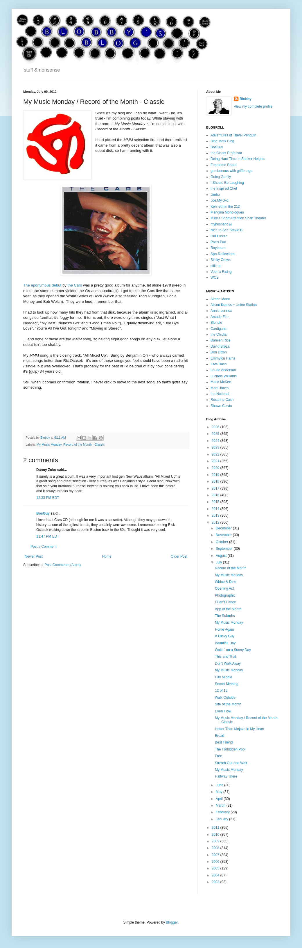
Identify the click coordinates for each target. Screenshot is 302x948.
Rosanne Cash (222, 400)
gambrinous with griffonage (231, 171)
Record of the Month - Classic (84, 444)
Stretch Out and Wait (231, 763)
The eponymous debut (42, 285)
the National (220, 394)
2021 (216, 461)
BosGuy (43, 513)
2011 (216, 828)
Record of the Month (231, 568)
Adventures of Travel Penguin (233, 135)
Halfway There (226, 776)
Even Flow (223, 711)
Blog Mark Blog (222, 141)
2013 (216, 515)
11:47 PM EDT (47, 536)
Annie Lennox (221, 311)
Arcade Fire (220, 317)
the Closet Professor (226, 153)
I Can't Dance (225, 602)
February (223, 812)
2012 (216, 522)
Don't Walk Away (228, 663)
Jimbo (215, 195)
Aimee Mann (220, 299)
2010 (216, 835)
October (222, 542)
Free (218, 756)
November (224, 535)
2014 (216, 509)
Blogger (172, 922)
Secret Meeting (226, 684)
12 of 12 (221, 691)
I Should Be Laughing (227, 183)
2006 (216, 862)
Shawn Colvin (221, 406)
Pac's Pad (218, 242)
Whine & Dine (225, 582)
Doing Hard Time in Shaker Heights (238, 159)
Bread (219, 736)
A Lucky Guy (224, 636)
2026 (216, 427)
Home (107, 556)
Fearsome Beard (223, 165)
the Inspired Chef (224, 188)
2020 (216, 468)
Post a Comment (43, 547)
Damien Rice (221, 340)
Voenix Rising (221, 272)
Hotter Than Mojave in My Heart (239, 729)
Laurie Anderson (223, 370)
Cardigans (219, 329)
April (220, 799)
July (219, 562)
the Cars (75, 285)
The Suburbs (225, 616)
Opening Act (224, 588)
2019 (216, 475)
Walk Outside (225, 698)
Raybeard (218, 248)
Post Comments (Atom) (62, 565)
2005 (216, 868)
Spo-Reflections (223, 254)
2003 (216, 882)
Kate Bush (219, 364)
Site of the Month (228, 704)
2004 (216, 875)
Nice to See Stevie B (226, 230)
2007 (216, 855)
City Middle (223, 677)
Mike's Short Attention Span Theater (238, 218)
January (222, 819)
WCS (215, 277)
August (222, 556)
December (224, 528)
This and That (225, 656)
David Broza (220, 346)
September (225, 549)
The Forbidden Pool (230, 749)
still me (216, 266)
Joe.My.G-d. (220, 200)
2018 (216, 481)
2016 (216, 495)
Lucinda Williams (224, 376)
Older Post (179, 556)
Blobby (245, 99)
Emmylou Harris (223, 358)
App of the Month (228, 609)
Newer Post (34, 556)
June (220, 785)
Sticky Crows (221, 260)
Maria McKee (221, 382)
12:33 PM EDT (47, 498)
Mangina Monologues (227, 212)
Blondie (216, 323)
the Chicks (219, 334)
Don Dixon (219, 352)
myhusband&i (221, 224)
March (221, 805)
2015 (216, 502)
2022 (216, 454)
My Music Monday (49, 444)
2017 (216, 488)
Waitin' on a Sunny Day (233, 650)
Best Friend (224, 742)
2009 (216, 841)
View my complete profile (253, 106)
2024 (216, 441)
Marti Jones (220, 388)
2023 (216, 447)
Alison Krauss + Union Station (234, 305)
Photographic (225, 595)
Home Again (224, 629)
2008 (216, 848)
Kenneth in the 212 (225, 206)
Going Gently (221, 177)
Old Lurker (219, 236)
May (219, 792)
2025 (216, 434)
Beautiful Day (225, 643)
